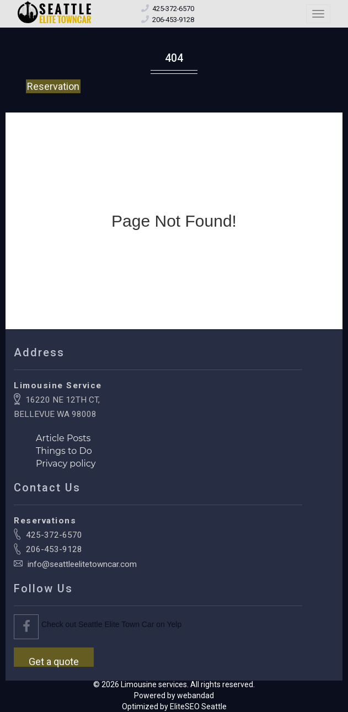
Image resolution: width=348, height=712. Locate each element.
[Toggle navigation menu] (318, 13)
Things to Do (64, 451)
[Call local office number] (173, 19)
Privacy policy (65, 463)
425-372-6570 (54, 535)
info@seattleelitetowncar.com (82, 564)
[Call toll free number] (173, 8)
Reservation (53, 86)
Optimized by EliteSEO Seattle (174, 706)
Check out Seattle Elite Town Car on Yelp (111, 624)
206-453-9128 (54, 549)
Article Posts (63, 438)
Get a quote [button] (54, 661)
